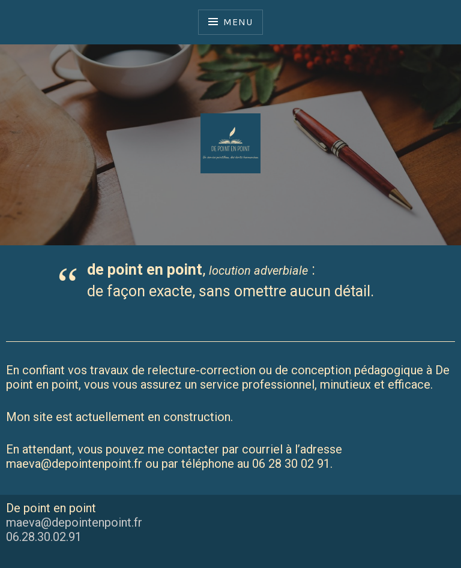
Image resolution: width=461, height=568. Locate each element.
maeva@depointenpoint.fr (74, 522)
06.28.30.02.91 (44, 537)
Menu (237, 22)
